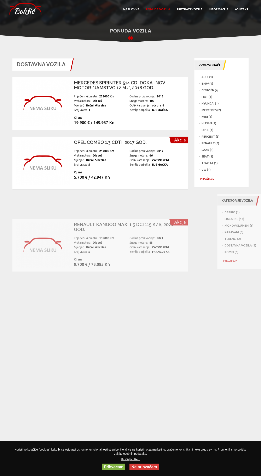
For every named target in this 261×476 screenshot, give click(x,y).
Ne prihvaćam (144, 467)
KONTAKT (241, 9)
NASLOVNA (131, 9)
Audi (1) (209, 77)
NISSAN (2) (211, 123)
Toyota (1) (212, 163)
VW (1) (208, 169)
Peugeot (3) (213, 136)
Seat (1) (209, 156)
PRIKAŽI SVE (209, 179)
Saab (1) (210, 149)
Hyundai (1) (212, 103)
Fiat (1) (209, 97)
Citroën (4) (212, 90)
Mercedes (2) (213, 110)
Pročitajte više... (130, 459)
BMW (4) (209, 83)
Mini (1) (209, 116)
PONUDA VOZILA (158, 9)
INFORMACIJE (218, 9)
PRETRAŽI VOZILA (189, 9)
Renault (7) (212, 143)
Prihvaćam (113, 467)
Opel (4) (209, 130)
